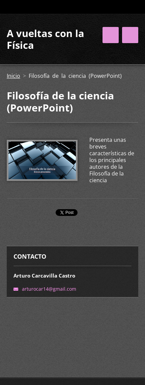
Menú (130, 35)
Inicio (13, 75)
